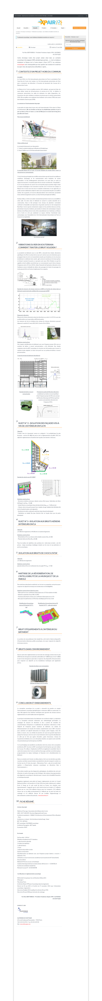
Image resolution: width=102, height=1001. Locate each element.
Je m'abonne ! (75, 48)
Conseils (35, 28)
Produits (44, 28)
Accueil (18, 28)
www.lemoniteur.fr (43, 795)
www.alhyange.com (25, 924)
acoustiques (20, 64)
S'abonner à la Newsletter (79, 27)
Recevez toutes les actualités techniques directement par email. (75, 41)
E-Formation (53, 28)
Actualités (26, 28)
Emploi (62, 28)
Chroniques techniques (26, 31)
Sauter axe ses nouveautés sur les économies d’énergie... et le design (37, 15)
